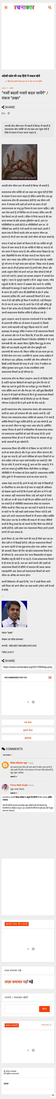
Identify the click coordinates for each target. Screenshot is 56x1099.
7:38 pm (31, 763)
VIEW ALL (46, 1025)
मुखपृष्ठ (6, 1084)
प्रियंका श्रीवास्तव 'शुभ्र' (18, 763)
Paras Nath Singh (18, 785)
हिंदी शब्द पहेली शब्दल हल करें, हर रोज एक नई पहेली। (25, 81)
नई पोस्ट (28, 722)
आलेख (11, 88)
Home (4, 88)
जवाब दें (13, 777)
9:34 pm (31, 785)
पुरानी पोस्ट (28, 730)
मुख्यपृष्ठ (28, 738)
